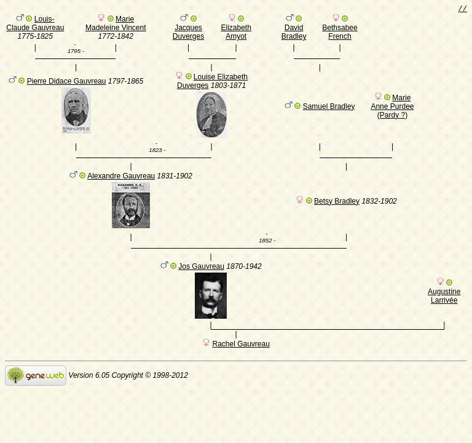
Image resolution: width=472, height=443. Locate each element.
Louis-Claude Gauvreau (35, 25)
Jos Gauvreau (201, 279)
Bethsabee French (339, 33)
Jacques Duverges (188, 33)
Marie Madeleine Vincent (115, 25)
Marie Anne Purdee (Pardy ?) (392, 112)
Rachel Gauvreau (240, 358)
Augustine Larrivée (444, 308)
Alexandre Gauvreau (121, 185)
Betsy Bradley (337, 210)
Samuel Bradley (329, 112)
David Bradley (294, 33)
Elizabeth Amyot (236, 33)
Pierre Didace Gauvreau (66, 86)
